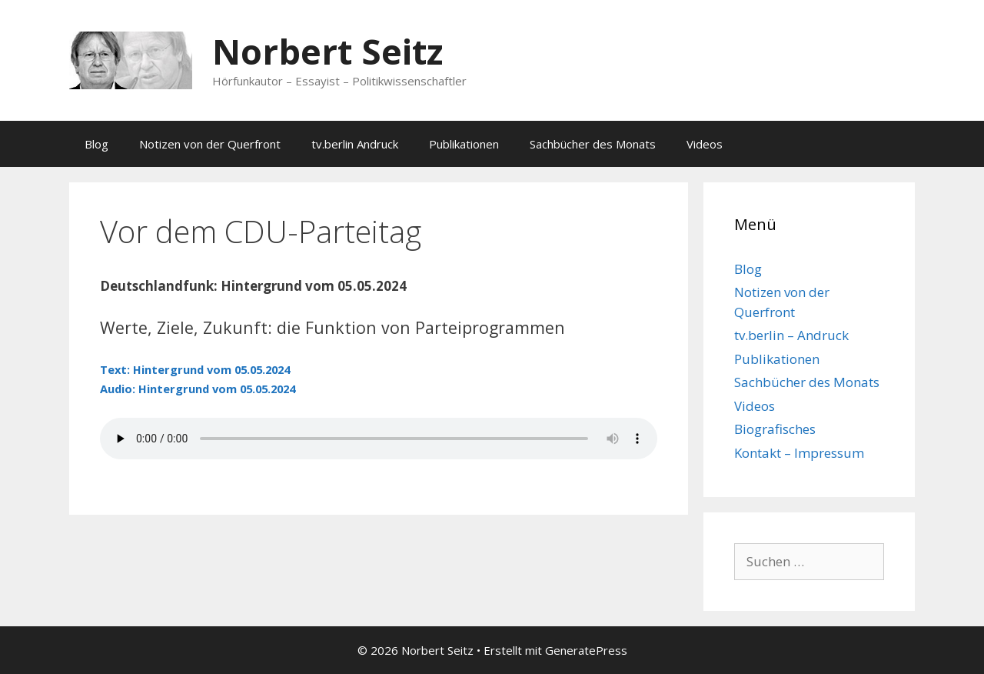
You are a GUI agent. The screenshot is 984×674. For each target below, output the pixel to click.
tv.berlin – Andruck (791, 335)
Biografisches (775, 429)
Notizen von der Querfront (210, 144)
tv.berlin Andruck (354, 144)
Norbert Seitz (327, 51)
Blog (96, 144)
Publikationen (464, 144)
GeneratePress (586, 650)
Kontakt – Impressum (799, 453)
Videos (704, 144)
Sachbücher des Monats (593, 144)
